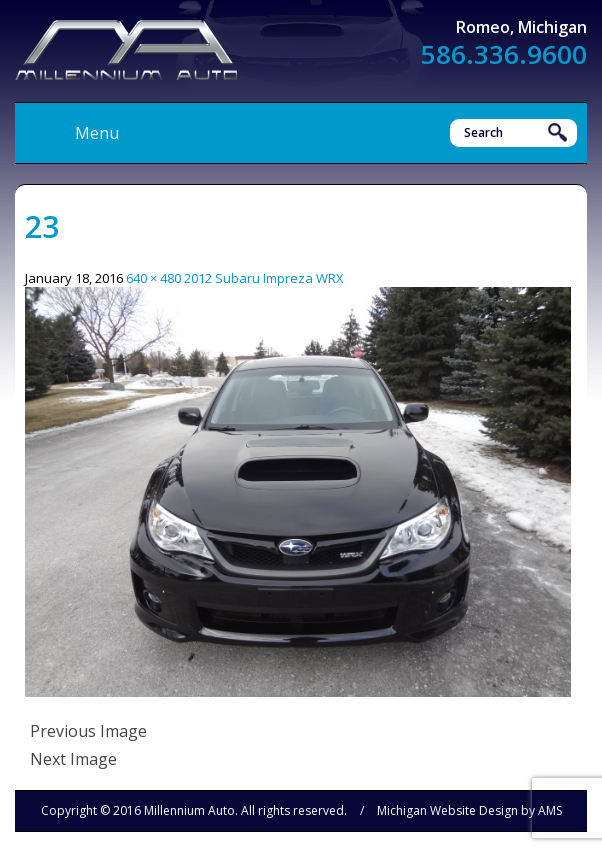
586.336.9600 (504, 54)
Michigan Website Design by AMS (469, 810)
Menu (97, 133)
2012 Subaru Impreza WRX (264, 278)
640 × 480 (153, 278)
